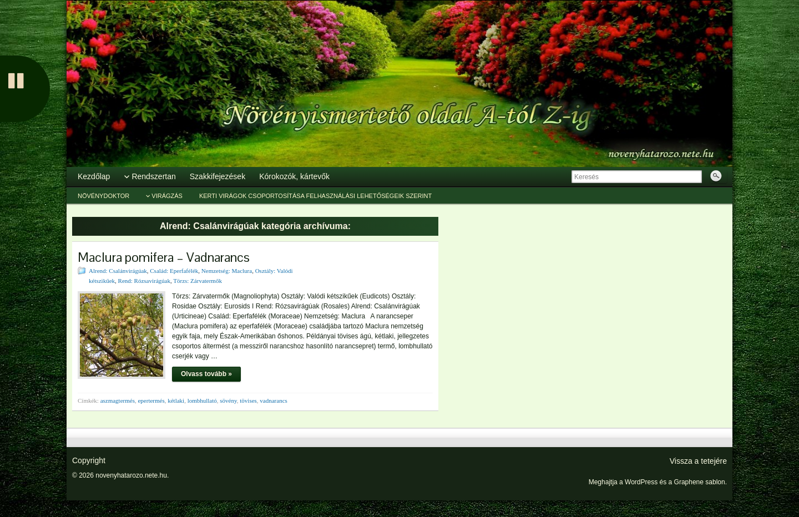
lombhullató (202, 400)
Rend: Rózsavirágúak (144, 280)
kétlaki (176, 400)
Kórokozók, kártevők (294, 176)
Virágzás (167, 195)
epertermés (151, 400)
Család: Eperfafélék (174, 270)
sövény (228, 400)
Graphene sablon (699, 482)
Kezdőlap (94, 176)
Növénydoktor (103, 195)
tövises (248, 400)
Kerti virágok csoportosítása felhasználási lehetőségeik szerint (315, 195)
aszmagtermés (117, 400)
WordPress (641, 482)
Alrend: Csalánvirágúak (118, 270)
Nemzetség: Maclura (226, 270)
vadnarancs (273, 400)
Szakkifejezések (217, 176)
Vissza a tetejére (698, 461)
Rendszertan (153, 176)
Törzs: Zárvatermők (197, 280)
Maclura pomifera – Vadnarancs (164, 257)
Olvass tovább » (206, 374)
